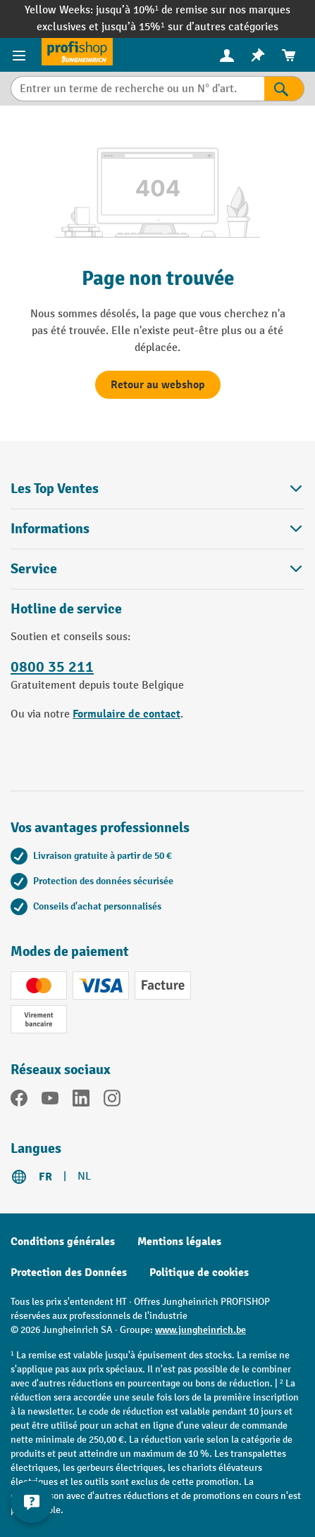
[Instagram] (112, 1101)
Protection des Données (69, 1272)
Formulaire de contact (126, 714)
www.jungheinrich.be (200, 1330)
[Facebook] (19, 1101)
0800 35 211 (52, 667)
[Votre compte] (226, 55)
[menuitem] (226, 55)
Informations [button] (157, 528)
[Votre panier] (288, 55)
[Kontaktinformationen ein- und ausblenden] (32, 1502)
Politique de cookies (199, 1272)
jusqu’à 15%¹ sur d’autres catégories (189, 27)
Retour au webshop (158, 385)
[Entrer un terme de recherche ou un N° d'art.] (137, 88)
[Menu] (21, 55)
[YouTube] (50, 1101)
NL (84, 1176)
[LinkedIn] (81, 1101)
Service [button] (157, 569)
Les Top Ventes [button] (157, 488)
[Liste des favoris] (257, 55)
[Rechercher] (284, 88)
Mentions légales (179, 1242)
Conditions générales (63, 1242)
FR (45, 1177)
